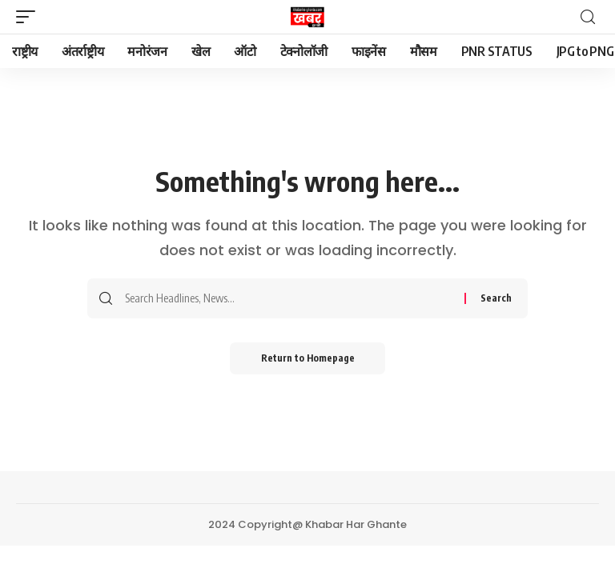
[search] (588, 17)
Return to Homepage (308, 358)
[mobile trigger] (29, 16)
